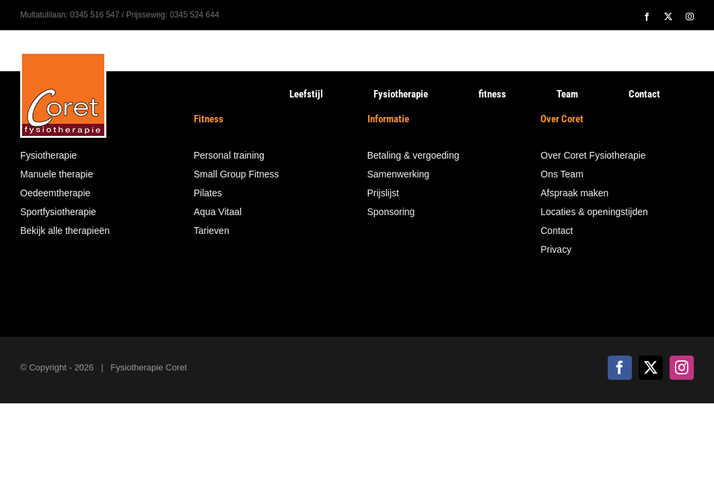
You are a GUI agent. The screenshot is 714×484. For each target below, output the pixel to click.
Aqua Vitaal (218, 211)
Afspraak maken (574, 193)
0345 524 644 (194, 14)
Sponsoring (391, 211)
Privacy (555, 249)
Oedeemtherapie (55, 193)
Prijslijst (383, 193)
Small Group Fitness (236, 174)
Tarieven (211, 230)
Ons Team (561, 174)
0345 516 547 (94, 14)
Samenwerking (398, 174)
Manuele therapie (56, 174)
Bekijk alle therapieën (65, 230)
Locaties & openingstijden (594, 211)
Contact (556, 230)
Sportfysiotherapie (58, 211)
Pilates (208, 193)
